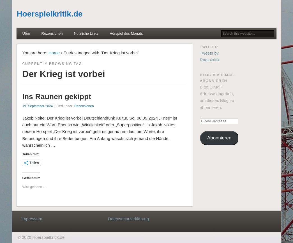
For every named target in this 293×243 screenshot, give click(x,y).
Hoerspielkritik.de (49, 14)
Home (54, 52)
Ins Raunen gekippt (56, 96)
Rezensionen (52, 33)
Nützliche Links (86, 33)
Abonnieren (219, 138)
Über (26, 33)
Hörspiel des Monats (126, 33)
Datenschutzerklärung (128, 218)
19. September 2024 (37, 106)
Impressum (31, 218)
